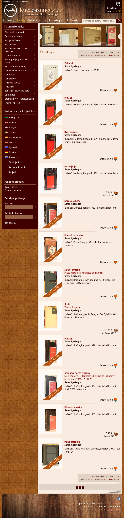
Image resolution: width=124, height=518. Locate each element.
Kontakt (74, 20)
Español (10, 152)
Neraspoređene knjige (16, 66)
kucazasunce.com (111, 503)
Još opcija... (10, 222)
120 (117, 52)
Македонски (13, 137)
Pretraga (21, 20)
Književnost (11, 44)
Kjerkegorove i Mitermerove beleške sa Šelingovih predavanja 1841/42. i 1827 (89, 377)
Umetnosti (10, 94)
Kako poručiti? (61, 20)
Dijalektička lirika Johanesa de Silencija (83, 272)
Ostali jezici (14, 162)
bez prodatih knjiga (111, 55)
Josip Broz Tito (12, 102)
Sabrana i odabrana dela (17, 90)
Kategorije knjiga (14, 26)
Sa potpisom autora (15, 190)
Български (12, 117)
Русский (11, 147)
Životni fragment (73, 307)
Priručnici (9, 86)
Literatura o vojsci (14, 55)
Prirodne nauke (12, 82)
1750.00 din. (108, 331)
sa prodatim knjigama (93, 55)
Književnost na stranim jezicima (16, 50)
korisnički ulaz (22, 1)
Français (11, 127)
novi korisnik (8, 1)
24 (110, 52)
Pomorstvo (10, 78)
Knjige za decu (12, 40)
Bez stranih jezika (17, 167)
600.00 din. (108, 194)
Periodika (9, 74)
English (10, 122)
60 (113, 52)
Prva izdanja (11, 186)
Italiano (10, 132)
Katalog (10, 20)
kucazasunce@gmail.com (107, 509)
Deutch (10, 142)
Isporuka (47, 20)
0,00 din (117, 11)
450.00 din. (108, 434)
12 (106, 52)
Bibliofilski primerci (14, 32)
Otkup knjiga (33, 20)
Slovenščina (13, 157)
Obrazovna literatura (15, 70)
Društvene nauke (13, 36)
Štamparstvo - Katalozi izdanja (20, 98)
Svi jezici (13, 172)
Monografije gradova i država (16, 61)
